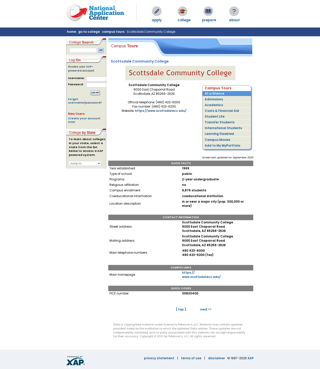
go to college (89, 32)
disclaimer (216, 358)
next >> (206, 309)
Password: (76, 84)
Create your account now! (84, 120)
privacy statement (159, 358)
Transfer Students (219, 122)
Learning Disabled (219, 134)
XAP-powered (81, 69)
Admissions (214, 99)
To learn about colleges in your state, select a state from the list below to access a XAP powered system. (87, 147)
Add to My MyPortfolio (222, 145)
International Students (223, 128)
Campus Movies (217, 140)
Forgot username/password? (85, 100)
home (71, 32)
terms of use (191, 358)
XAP (251, 358)
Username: (76, 78)
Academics (214, 105)
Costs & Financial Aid (222, 111)
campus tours (113, 32)
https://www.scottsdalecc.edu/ (160, 111)
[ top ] (181, 309)
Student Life (214, 116)
